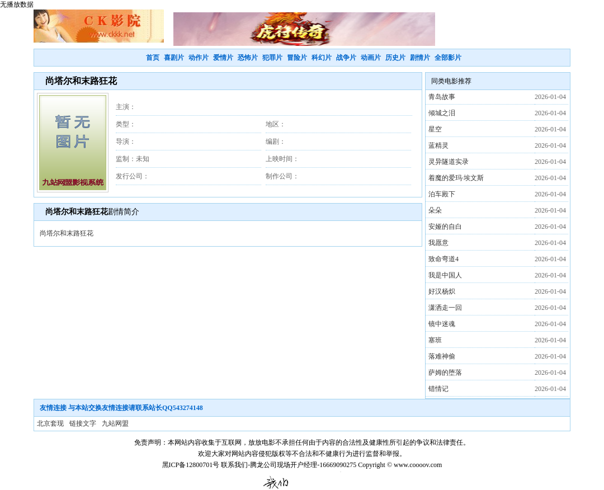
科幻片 (322, 58)
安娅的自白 (445, 226)
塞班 (435, 340)
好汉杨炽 (441, 291)
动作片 (198, 58)
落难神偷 (441, 356)
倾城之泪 (441, 113)
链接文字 (82, 423)
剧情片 (420, 58)
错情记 (438, 389)
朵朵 (435, 210)
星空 (435, 129)
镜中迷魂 (441, 324)
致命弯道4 (443, 259)
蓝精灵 (438, 145)
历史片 (395, 58)
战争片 (346, 58)
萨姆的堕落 (445, 372)
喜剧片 (174, 58)
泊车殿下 (441, 194)
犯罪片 (272, 58)
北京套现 (50, 423)
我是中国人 (445, 275)
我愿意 (438, 243)
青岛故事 (441, 97)
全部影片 (448, 58)
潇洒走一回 (445, 308)
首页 (152, 58)
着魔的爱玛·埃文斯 (456, 178)
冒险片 (297, 58)
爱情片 (223, 58)
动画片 (371, 58)
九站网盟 (115, 423)
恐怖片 (248, 58)
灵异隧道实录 (448, 162)
